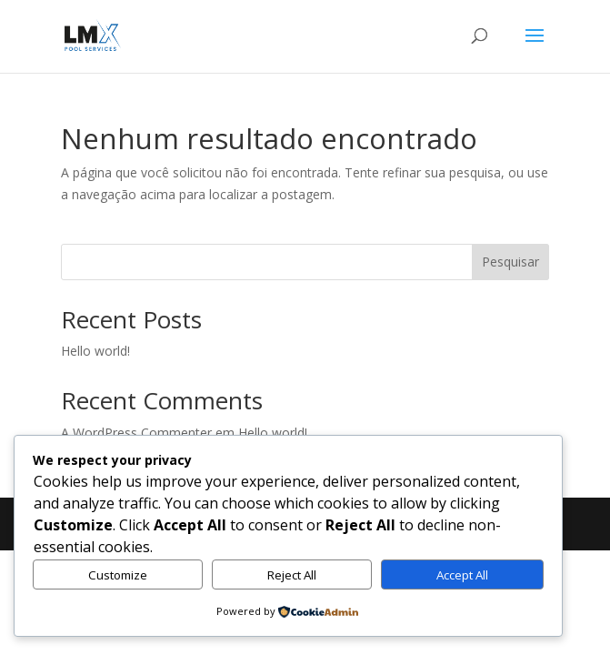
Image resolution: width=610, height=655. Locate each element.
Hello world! (95, 350)
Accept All (462, 575)
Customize (117, 575)
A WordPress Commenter (136, 432)
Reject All (291, 575)
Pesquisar (510, 261)
